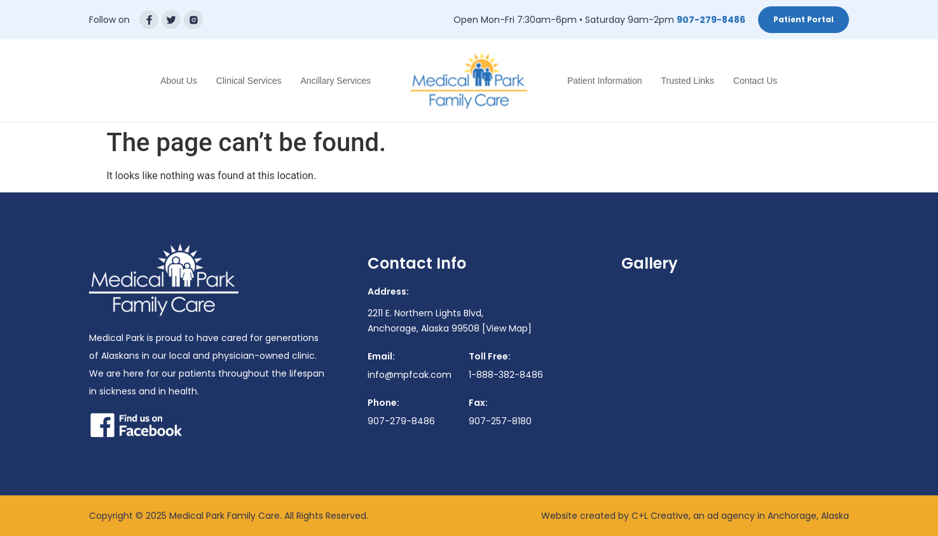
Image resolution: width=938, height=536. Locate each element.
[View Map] (507, 328)
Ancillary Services (336, 81)
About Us (178, 81)
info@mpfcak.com (410, 374)
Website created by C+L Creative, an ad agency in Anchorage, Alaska (695, 515)
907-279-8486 (711, 19)
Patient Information (604, 81)
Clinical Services (249, 81)
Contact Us (755, 81)
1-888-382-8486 (506, 374)
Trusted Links (688, 81)
